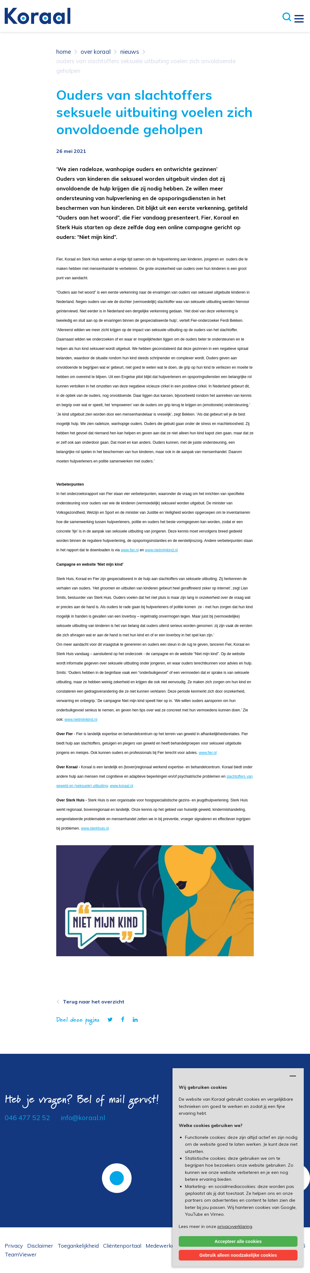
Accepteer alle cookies (238, 1241)
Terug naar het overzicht (93, 1001)
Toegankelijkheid (78, 1245)
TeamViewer (21, 1254)
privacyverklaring (235, 1226)
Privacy (14, 1245)
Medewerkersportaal (172, 1245)
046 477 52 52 (27, 1118)
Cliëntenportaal (122, 1245)
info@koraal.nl (83, 1118)
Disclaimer (40, 1245)
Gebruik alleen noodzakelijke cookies (238, 1255)
